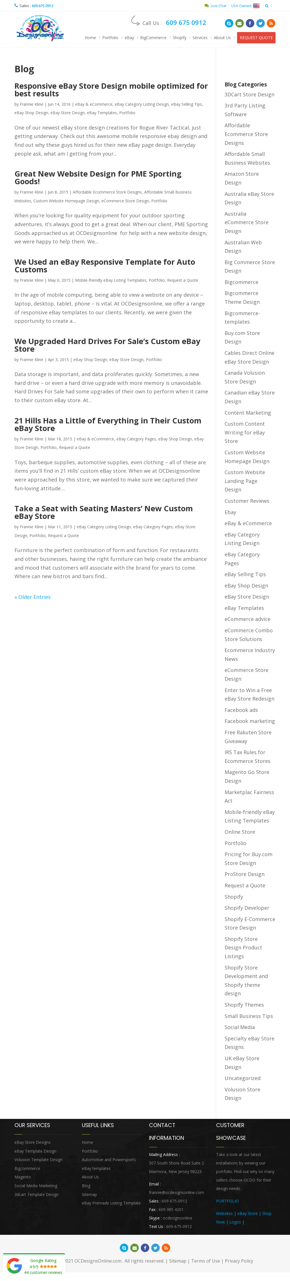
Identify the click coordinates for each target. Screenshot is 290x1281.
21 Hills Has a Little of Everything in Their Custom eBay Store (107, 424)
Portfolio (110, 37)
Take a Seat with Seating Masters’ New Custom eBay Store (103, 512)
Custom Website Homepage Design (66, 200)
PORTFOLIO (227, 1201)
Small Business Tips (249, 1016)
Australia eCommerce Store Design (246, 222)
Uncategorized (243, 1078)
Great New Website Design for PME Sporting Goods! (97, 177)
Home (90, 37)
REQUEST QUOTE (256, 37)
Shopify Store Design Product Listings (243, 948)
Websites (224, 1213)
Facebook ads (241, 710)
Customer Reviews (247, 500)
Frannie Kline (31, 104)
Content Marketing (248, 412)
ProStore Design (245, 874)
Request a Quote (182, 280)
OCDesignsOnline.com (97, 1261)
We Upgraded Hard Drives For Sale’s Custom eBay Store (107, 345)
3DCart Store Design (249, 94)
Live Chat (215, 5)
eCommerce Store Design (125, 200)
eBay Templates (102, 112)
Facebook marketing (250, 721)
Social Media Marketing (35, 1185)
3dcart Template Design (36, 1194)
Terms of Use (205, 1261)
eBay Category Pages (136, 439)
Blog (86, 1185)
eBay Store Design (67, 112)
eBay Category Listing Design (142, 104)
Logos (235, 1222)
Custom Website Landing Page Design (245, 481)
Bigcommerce (241, 282)
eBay (129, 37)
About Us (222, 37)
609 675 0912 (42, 5)
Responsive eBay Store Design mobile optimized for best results (111, 89)
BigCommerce (153, 37)
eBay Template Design (35, 1151)
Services (200, 37)
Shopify (179, 37)
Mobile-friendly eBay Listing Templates (110, 280)
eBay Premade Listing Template (111, 1203)
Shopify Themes (244, 1004)
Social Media (240, 1027)
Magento (22, 1177)
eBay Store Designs (32, 1142)
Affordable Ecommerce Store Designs (107, 192)
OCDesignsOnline (39, 28)
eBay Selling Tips (186, 104)
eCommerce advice (247, 619)
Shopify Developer (247, 907)
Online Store (240, 831)
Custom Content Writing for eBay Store (245, 432)
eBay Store (247, 1213)
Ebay (230, 512)
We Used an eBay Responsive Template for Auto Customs (104, 265)
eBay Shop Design (31, 112)
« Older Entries (32, 596)
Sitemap (89, 1194)
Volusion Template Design (38, 1159)
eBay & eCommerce (93, 104)
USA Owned (245, 5)
